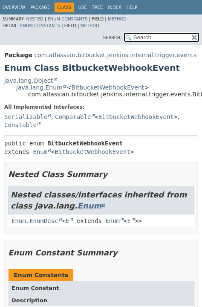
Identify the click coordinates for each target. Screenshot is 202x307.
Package (40, 7)
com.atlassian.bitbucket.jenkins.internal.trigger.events (115, 55)
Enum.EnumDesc (35, 220)
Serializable (25, 116)
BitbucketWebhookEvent (107, 87)
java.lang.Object (28, 80)
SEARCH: (112, 37)
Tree (97, 7)
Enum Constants (67, 19)
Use (82, 7)
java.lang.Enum (39, 87)
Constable (20, 125)
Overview (14, 7)
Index (114, 7)
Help (132, 7)
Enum (40, 151)
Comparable (73, 116)
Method (117, 19)
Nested (34, 19)
